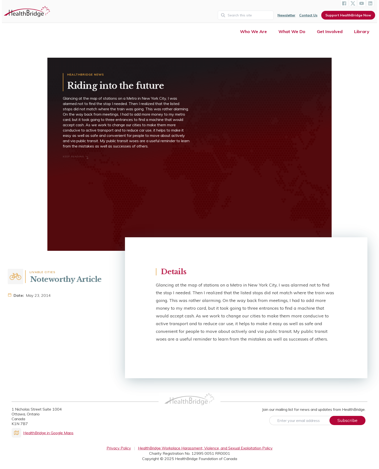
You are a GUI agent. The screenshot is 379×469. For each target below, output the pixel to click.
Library (361, 31)
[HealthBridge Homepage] (189, 404)
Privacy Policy (119, 448)
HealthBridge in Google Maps (42, 433)
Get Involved (330, 31)
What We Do (291, 31)
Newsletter (286, 15)
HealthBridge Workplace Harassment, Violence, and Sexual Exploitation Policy (205, 448)
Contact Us (308, 15)
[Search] (246, 15)
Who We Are (253, 31)
